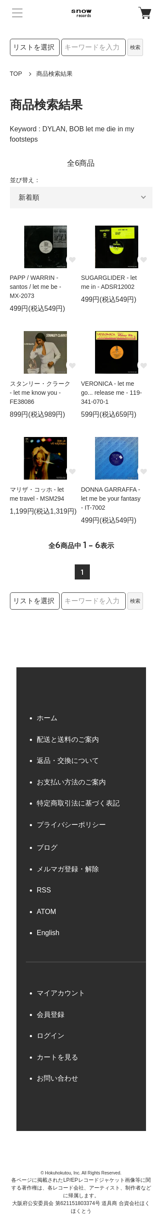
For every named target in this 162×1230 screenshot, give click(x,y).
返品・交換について (68, 760)
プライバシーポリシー (71, 824)
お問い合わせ (57, 1078)
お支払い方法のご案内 (71, 782)
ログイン (50, 1035)
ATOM (46, 911)
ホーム (47, 718)
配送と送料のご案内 (68, 739)
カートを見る (57, 1057)
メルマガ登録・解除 (68, 869)
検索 (135, 47)
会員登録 (50, 1014)
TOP (16, 73)
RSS (44, 890)
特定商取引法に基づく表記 (78, 803)
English (48, 932)
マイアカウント (61, 993)
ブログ (47, 847)
